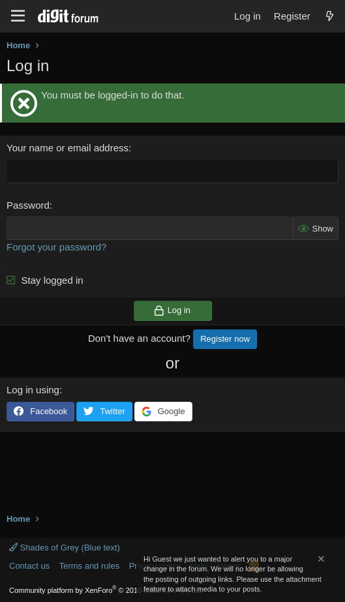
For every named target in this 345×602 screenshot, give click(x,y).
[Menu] (18, 16)
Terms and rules (89, 566)
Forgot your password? (56, 246)
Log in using (33, 389)
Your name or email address (67, 147)
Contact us (29, 566)
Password (28, 205)
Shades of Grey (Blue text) (64, 547)
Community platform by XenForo (106, 590)
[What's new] (329, 16)
